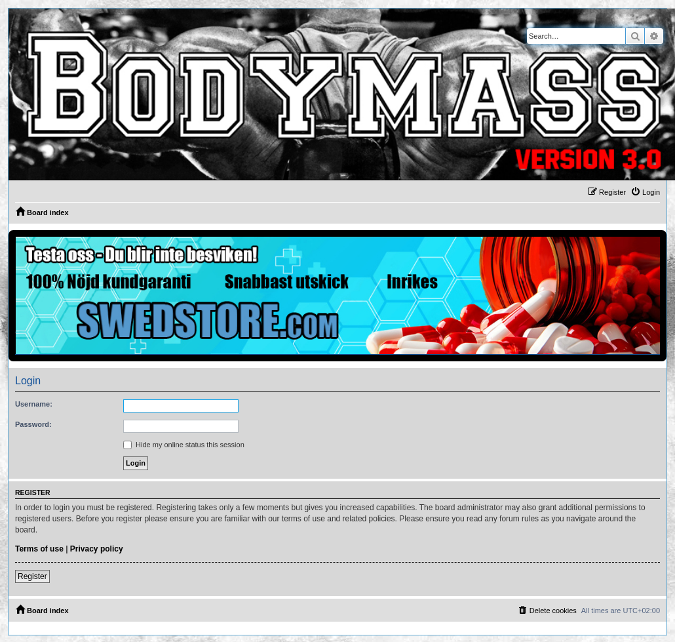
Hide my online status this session (183, 445)
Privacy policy (96, 548)
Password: (33, 424)
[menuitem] (645, 192)
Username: (33, 404)
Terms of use (39, 548)
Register (32, 576)
